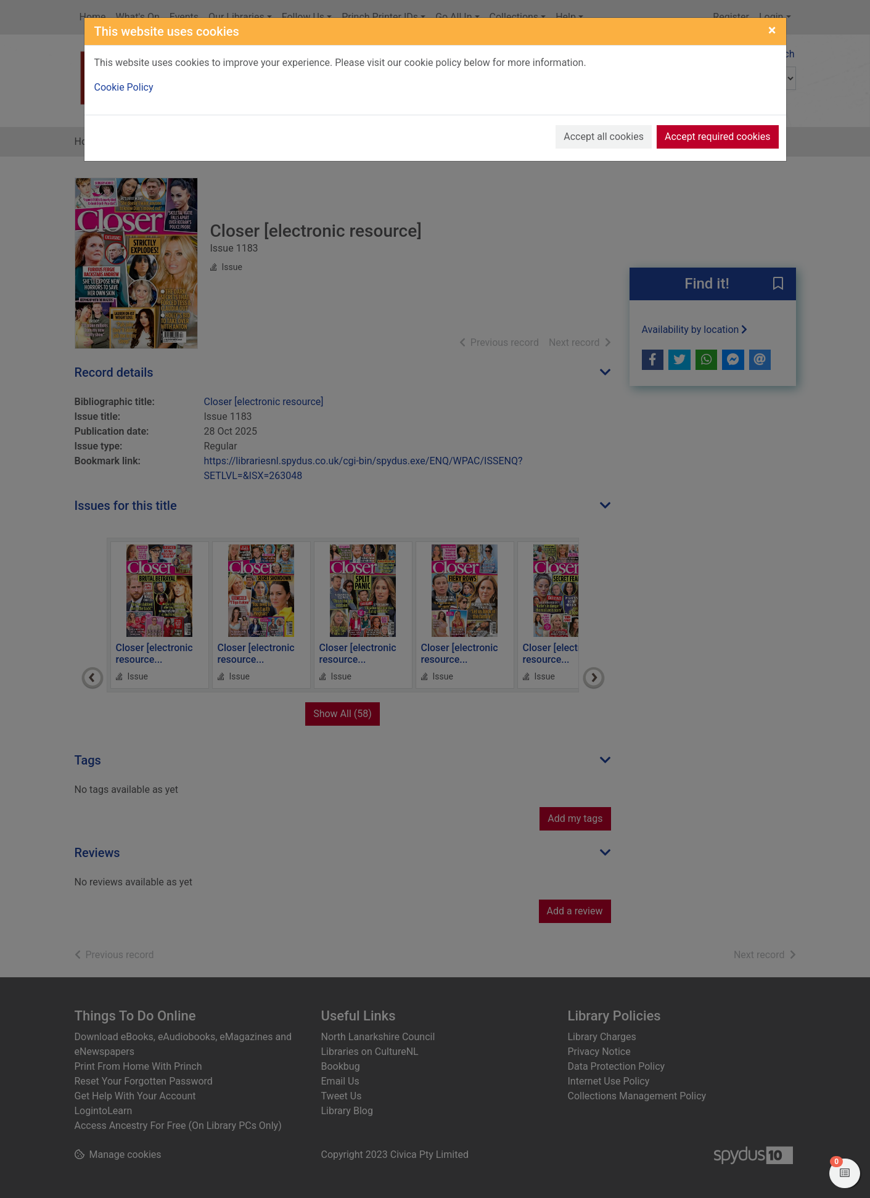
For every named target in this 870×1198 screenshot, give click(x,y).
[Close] (772, 30)
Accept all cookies (604, 136)
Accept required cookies (718, 136)
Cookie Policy (124, 87)
